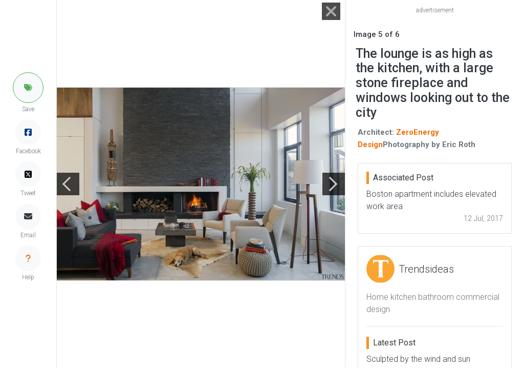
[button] (28, 87)
